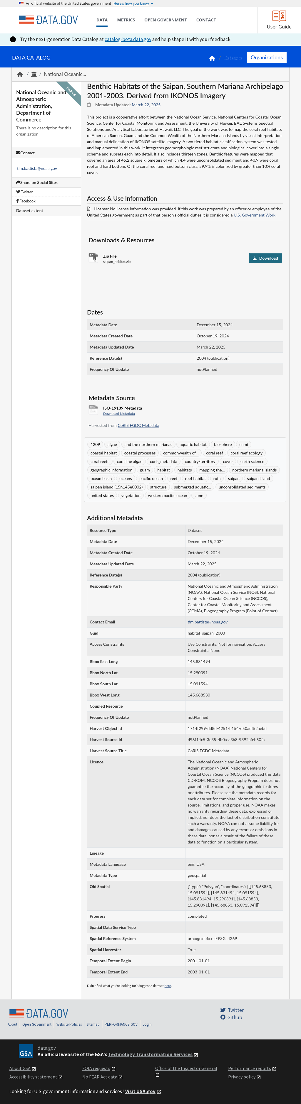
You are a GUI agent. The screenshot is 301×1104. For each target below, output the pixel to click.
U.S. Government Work (254, 214)
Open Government (36, 1024)
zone (199, 495)
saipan (234, 478)
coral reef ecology (246, 452)
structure (158, 486)
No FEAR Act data (99, 1077)
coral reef (214, 452)
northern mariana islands (254, 469)
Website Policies (69, 1024)
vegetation (131, 495)
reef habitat (195, 478)
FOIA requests (96, 1068)
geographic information (112, 469)
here (168, 986)
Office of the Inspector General (186, 1068)
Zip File (110, 255)
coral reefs (100, 461)
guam (145, 469)
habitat (163, 469)
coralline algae (129, 461)
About (12, 1024)
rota (217, 478)
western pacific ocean (167, 495)
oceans (125, 478)
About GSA (20, 1068)
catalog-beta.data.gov (128, 39)
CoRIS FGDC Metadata (138, 425)
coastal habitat (104, 452)
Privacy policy (241, 1077)
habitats (185, 469)
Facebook (26, 201)
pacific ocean (151, 478)
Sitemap (93, 1024)
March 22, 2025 (146, 104)
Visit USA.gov (140, 1091)
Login (147, 1024)
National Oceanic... (65, 74)
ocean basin (101, 478)
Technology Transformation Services (150, 1054)
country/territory (200, 461)
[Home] (48, 20)
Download (265, 258)
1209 (95, 444)
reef (174, 478)
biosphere (223, 444)
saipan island (258, 478)
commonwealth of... (181, 452)
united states (102, 495)
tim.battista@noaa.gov (37, 168)
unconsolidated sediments (242, 486)
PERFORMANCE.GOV (121, 1024)
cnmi (243, 444)
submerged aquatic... (192, 486)
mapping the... (212, 469)
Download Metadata (119, 413)
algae (112, 444)
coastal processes (140, 452)
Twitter (24, 192)
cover (228, 461)
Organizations (267, 57)
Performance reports (249, 1068)
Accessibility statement (33, 1077)
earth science (252, 461)
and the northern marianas (148, 444)
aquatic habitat (193, 444)
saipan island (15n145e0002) (117, 486)
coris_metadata (163, 461)
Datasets (233, 58)
